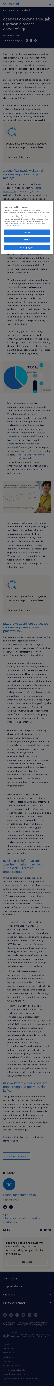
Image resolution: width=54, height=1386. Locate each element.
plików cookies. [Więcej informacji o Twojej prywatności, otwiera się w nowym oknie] (15, 225)
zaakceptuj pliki (27, 247)
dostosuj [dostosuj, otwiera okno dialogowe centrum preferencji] (27, 232)
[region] (27, 227)
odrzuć (27, 239)
